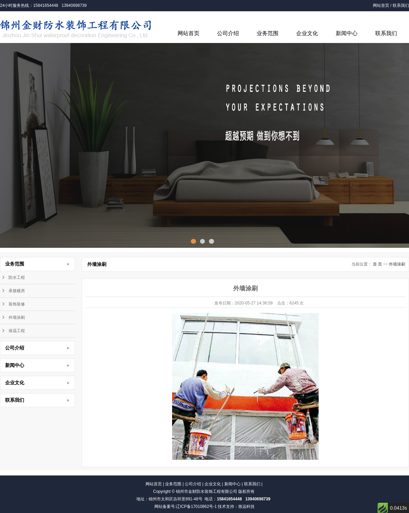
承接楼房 (17, 290)
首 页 (377, 264)
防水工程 (17, 277)
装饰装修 (17, 304)
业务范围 (267, 33)
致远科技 (246, 506)
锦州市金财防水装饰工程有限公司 (206, 491)
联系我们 (401, 5)
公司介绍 (228, 33)
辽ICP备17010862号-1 (196, 506)
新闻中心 (347, 33)
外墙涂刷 (17, 317)
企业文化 (307, 33)
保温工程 (17, 330)
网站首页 (381, 5)
